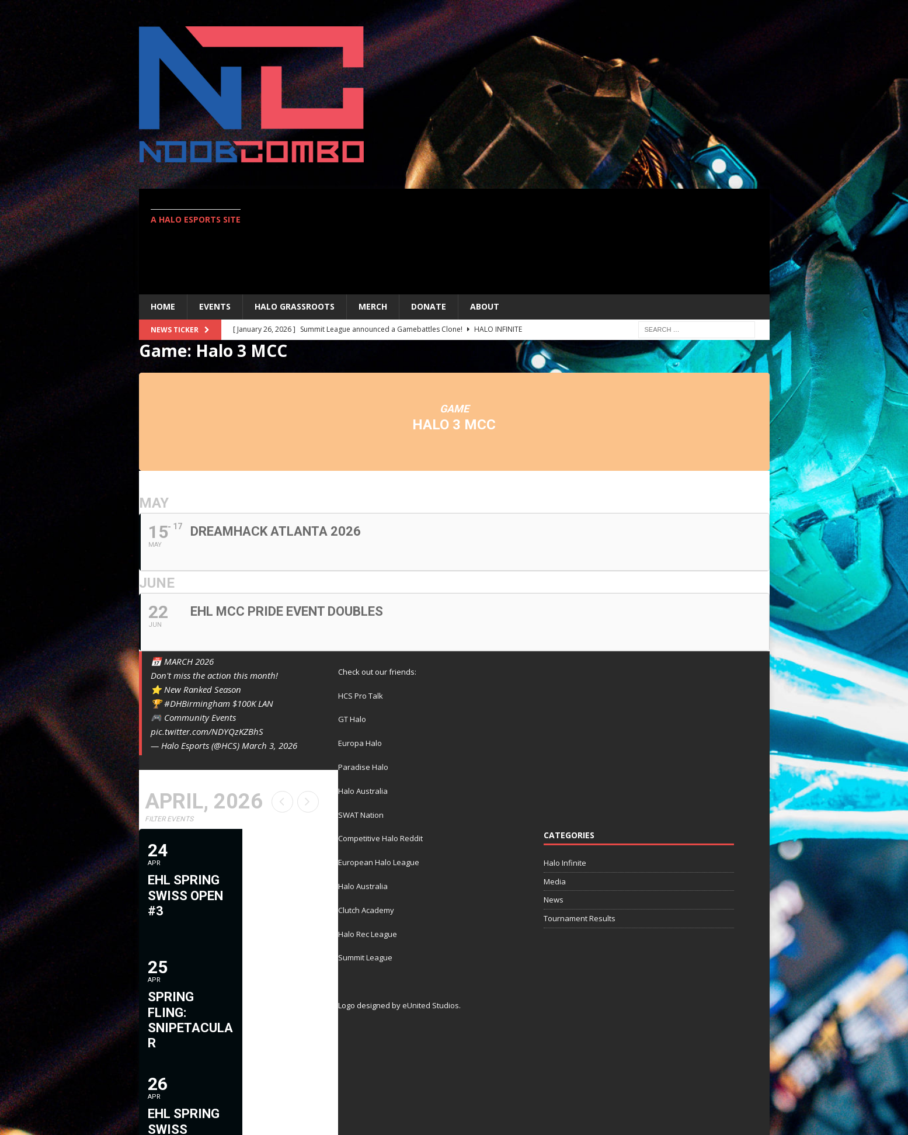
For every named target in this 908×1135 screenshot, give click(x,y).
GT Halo (352, 719)
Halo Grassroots (295, 306)
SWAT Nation (361, 815)
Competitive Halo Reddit (380, 838)
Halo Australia (363, 791)
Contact (743, 1086)
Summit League (365, 957)
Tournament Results (579, 918)
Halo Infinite (565, 863)
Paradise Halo (363, 767)
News (553, 899)
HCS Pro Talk (360, 695)
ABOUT (484, 306)
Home (163, 306)
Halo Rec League (367, 934)
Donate (428, 306)
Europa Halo (360, 743)
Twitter (690, 1086)
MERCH (373, 306)
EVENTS (215, 306)
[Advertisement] (555, 241)
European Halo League (378, 862)
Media (555, 881)
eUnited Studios (430, 1005)
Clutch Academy (366, 910)
